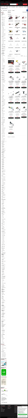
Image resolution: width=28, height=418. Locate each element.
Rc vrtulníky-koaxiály (3, 77)
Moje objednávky (17, 407)
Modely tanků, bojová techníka (3, 254)
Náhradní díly (3, 80)
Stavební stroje (3, 36)
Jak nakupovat (3, 345)
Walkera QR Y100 (3, 198)
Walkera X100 (3, 157)
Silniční (3, 32)
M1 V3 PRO (3, 85)
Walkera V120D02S (3, 161)
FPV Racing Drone (3, 19)
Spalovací (3, 221)
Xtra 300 (3, 236)
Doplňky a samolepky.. (3, 68)
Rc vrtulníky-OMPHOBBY (3, 79)
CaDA (3, 333)
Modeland (9, 408)
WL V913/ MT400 (3, 108)
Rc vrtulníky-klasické (3, 75)
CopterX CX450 (3, 97)
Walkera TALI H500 (3, 196)
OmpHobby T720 (3, 244)
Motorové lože (3, 225)
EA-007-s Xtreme (24, 111)
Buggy (3, 27)
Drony (2, 175)
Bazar (2, 335)
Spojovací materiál (3, 228)
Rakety (3, 209)
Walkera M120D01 (3, 143)
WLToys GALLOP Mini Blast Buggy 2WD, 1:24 (3, 53)
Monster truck (3, 29)
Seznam (26, 56)
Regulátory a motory (3, 291)
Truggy (3, 28)
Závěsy (3, 217)
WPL (2, 63)
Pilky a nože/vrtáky (3, 302)
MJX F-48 (3, 140)
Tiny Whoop (3, 182)
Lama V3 (3, 114)
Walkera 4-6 (10, 54)
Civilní (3, 206)
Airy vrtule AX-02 (10, 66)
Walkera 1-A (3, 148)
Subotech (3, 60)
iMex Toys (3, 59)
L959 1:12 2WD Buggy (3, 44)
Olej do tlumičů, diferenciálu (3, 316)
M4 (2, 91)
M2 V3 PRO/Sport (3, 90)
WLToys (3, 43)
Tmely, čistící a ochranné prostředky (3, 314)
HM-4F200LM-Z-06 (11, 112)
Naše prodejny (2, 410)
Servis (2, 349)
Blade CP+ (3, 130)
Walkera (3, 141)
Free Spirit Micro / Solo (3, 122)
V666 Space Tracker (3, 101)
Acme (3, 39)
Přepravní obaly (3, 321)
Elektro (3, 220)
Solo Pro (3, 125)
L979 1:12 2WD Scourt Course (3, 46)
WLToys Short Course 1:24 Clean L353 (3, 51)
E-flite (3, 126)
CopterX (3, 95)
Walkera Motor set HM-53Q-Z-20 (17, 82)
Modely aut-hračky (3, 25)
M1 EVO (3, 84)
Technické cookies (20, 411)
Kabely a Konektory (3, 305)
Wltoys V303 (3, 99)
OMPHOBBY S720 (3, 246)
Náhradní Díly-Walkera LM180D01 (3, 152)
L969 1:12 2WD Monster (3, 48)
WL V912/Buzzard (3, 110)
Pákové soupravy (3, 271)
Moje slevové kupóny (17, 412)
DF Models (3, 173)
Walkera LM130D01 (3, 166)
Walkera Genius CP (3, 156)
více (23, 411)
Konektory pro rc (3, 308)
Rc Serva (3, 293)
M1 (2, 83)
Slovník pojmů (3, 352)
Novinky (2, 408)
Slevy (1, 407)
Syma (3, 181)
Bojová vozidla (3, 259)
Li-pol (3, 279)
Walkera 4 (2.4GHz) (3, 144)
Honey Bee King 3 (3, 117)
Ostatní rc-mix (3, 324)
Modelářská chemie (3, 310)
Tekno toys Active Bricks (3, 330)
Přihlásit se (25, 0)
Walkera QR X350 (3, 189)
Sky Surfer (3, 241)
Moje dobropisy (16, 409)
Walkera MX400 (3, 185)
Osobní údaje (16, 411)
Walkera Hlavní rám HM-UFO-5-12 (11, 82)
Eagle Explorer (3, 124)
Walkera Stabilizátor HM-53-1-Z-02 (10, 98)
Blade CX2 (3, 129)
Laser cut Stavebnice (3, 211)
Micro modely (3, 283)
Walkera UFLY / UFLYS (3, 171)
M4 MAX (3, 92)
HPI (2, 56)
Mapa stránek (2, 411)
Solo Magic (3, 120)
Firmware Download (4, 8)
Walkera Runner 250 (3, 193)
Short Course (3, 33)
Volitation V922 (3, 105)
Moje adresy (16, 410)
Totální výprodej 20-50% (3, 14)
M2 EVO (3, 88)
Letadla (3, 200)
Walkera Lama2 (3, 168)
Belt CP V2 (3, 113)
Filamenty (3, 338)
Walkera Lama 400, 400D (3, 149)
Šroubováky (3, 300)
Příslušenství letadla (3, 213)
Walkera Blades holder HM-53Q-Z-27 (24, 82)
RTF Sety (3, 205)
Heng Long (3, 55)
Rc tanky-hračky (3, 256)
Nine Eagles (3, 119)
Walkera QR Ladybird (3, 187)
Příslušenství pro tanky (3, 265)
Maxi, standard (3, 296)
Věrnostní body (4, 355)
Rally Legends (3, 40)
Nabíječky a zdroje (3, 289)
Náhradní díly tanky (3, 261)
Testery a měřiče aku (3, 286)
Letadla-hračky (3, 203)
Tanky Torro (3, 266)
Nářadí (2, 298)
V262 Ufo (3, 107)
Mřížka (24, 56)
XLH (2, 64)
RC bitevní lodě (3, 251)
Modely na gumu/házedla (3, 208)
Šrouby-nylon (3, 229)
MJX (2, 137)
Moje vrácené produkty (17, 408)
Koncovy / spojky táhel (3, 231)
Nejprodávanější (3, 409)
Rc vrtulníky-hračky (3, 73)
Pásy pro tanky (3, 263)
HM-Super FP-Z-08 (17, 112)
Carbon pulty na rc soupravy (3, 276)
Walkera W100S (3, 191)
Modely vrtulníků (3, 71)
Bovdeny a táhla (3, 223)
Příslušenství (3, 65)
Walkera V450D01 (3, 159)
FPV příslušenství (3, 22)
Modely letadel (3, 199)
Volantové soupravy (3, 269)
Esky (2, 112)
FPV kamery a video (3, 17)
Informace (2, 344)
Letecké (3, 280)
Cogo (3, 328)
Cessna (3, 239)
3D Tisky (3, 342)
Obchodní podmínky (2, 351)
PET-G (3, 339)
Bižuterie (3, 214)
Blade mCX (3, 136)
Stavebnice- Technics (3, 326)
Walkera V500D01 (3, 164)
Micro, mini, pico (3, 294)
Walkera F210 (3, 194)
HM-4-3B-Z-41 (17, 66)
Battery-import (9, 407)
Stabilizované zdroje (3, 288)
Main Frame (11, 127)
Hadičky (3, 226)
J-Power (3, 240)
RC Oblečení (3, 334)
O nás (2, 346)
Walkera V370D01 (3, 146)
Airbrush (3, 299)
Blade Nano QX (3, 133)
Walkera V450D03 (3, 163)
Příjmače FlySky (3, 274)
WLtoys (3, 98)
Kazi (2, 327)
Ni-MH (3, 284)
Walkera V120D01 (3, 154)
